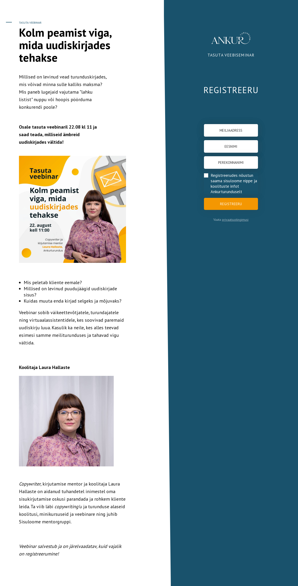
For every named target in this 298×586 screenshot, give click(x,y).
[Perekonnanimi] (231, 162)
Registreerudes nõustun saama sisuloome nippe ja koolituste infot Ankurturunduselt (234, 183)
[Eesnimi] (231, 146)
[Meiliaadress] (231, 130)
